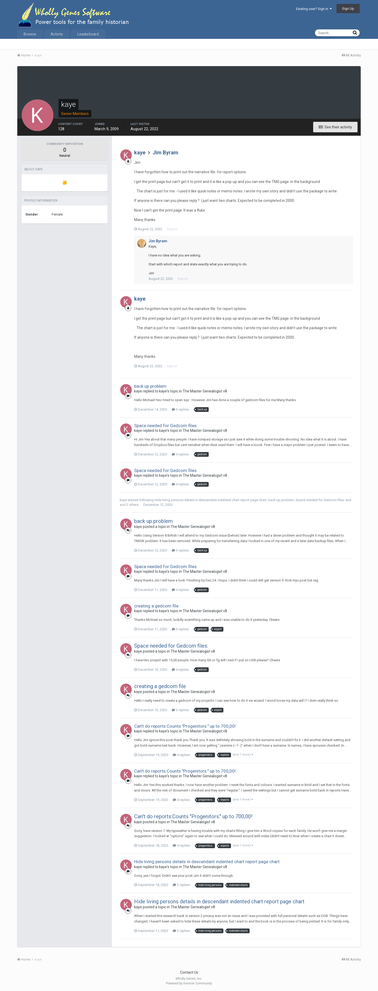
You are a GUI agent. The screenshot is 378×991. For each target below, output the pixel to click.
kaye (139, 152)
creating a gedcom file (156, 606)
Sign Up (348, 9)
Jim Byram (165, 152)
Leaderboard (88, 34)
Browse (30, 34)
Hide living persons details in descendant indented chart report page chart (210, 500)
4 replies (180, 454)
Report (172, 229)
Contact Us (189, 972)
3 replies (180, 409)
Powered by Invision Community (189, 983)
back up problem (150, 386)
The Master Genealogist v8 (205, 391)
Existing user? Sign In (314, 9)
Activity (57, 34)
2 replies (181, 885)
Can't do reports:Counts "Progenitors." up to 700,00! (185, 726)
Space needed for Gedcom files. (166, 425)
